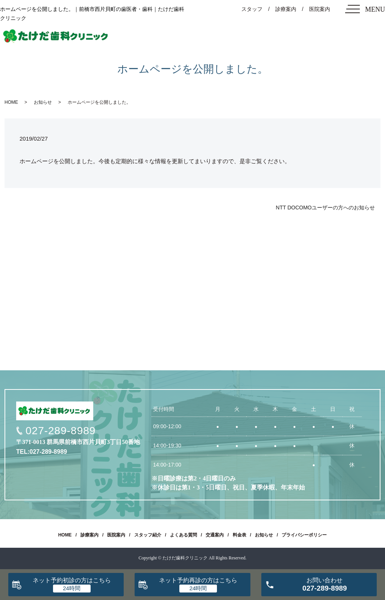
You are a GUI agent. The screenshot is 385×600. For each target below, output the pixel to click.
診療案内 (285, 9)
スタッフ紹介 (147, 535)
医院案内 (319, 9)
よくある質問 (183, 535)
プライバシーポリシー (304, 535)
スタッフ (251, 9)
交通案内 (215, 535)
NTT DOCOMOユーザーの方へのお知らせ (325, 208)
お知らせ (43, 102)
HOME (11, 102)
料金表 (239, 535)
